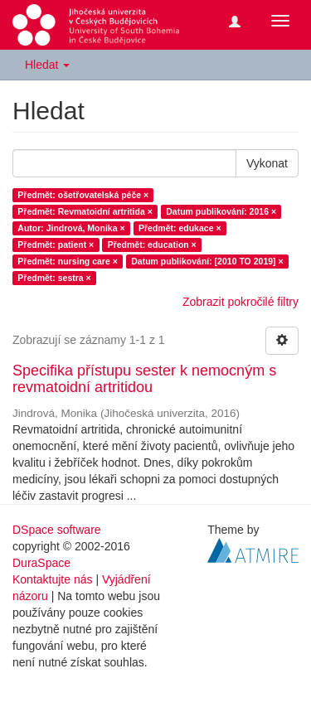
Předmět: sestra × (53, 278)
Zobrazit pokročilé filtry (240, 301)
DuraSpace (41, 562)
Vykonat (267, 163)
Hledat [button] (47, 64)
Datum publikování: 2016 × (221, 211)
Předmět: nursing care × (67, 261)
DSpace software (56, 529)
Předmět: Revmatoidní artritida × (85, 211)
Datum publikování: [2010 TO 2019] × (207, 261)
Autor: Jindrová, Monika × (70, 228)
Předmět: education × (152, 244)
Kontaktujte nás (52, 579)
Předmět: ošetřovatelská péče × (82, 195)
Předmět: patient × (55, 244)
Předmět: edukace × (179, 228)
